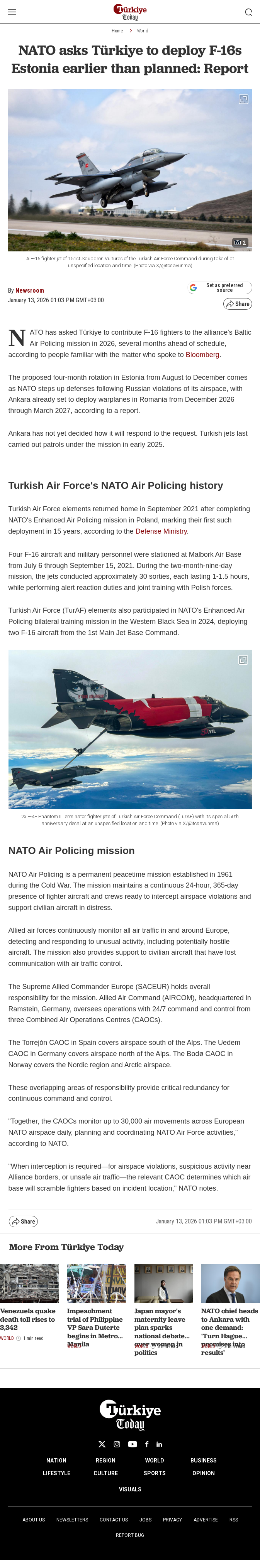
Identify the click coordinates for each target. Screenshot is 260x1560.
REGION (106, 1460)
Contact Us (114, 1520)
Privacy (172, 1520)
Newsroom (29, 290)
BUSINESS (203, 1460)
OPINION (203, 1473)
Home (117, 31)
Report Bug (130, 1535)
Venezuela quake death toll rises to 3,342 (28, 1319)
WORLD (154, 1460)
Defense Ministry (161, 531)
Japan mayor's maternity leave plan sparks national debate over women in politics (159, 1331)
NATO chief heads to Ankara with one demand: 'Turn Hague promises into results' (229, 1331)
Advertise (206, 1520)
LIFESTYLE (56, 1473)
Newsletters (72, 1520)
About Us (33, 1520)
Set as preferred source (216, 287)
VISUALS (130, 1489)
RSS (233, 1520)
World (142, 31)
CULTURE (105, 1473)
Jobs (145, 1520)
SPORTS (155, 1473)
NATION (56, 1460)
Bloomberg (202, 355)
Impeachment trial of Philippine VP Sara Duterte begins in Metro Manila (95, 1327)
